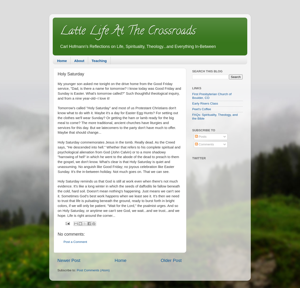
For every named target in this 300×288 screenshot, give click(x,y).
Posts (201, 136)
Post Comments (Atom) (93, 270)
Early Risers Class (205, 103)
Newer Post (68, 260)
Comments (204, 144)
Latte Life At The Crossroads (128, 32)
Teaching (99, 61)
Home (62, 61)
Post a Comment (75, 242)
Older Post (171, 260)
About (79, 61)
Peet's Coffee (201, 109)
